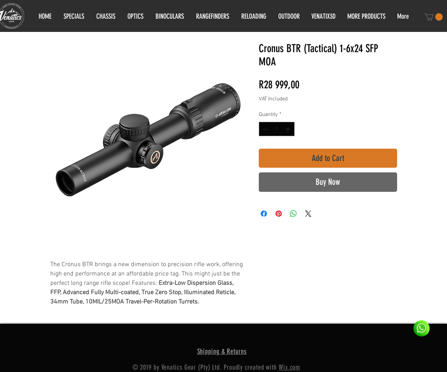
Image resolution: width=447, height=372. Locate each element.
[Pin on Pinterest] (278, 213)
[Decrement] (265, 129)
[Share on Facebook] (264, 213)
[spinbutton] (277, 129)
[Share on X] (308, 213)
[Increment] (288, 129)
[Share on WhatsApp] (293, 213)
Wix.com (289, 367)
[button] (433, 17)
